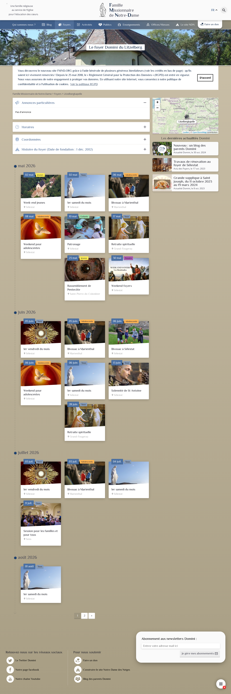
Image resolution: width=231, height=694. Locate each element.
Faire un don (210, 24)
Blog (49, 24)
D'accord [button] (205, 77)
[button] (200, 653)
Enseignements (131, 24)
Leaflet (186, 132)
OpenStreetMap (200, 132)
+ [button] (157, 102)
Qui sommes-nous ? (23, 24)
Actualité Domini (182, 152)
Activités (87, 24)
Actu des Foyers (181, 169)
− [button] (157, 108)
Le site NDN (188, 24)
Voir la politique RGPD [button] (84, 84)
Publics (107, 24)
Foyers (67, 24)
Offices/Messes (160, 24)
